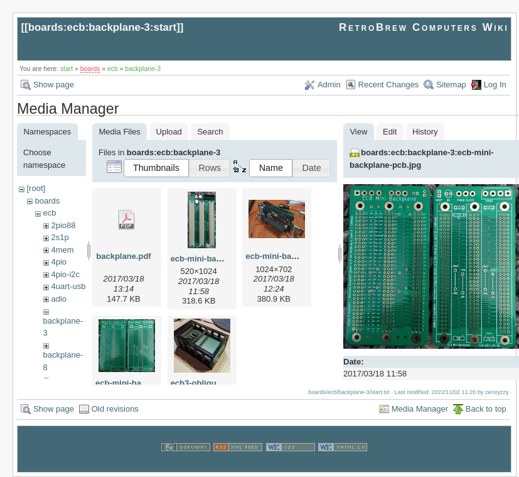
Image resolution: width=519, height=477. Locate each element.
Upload (169, 131)
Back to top (486, 409)
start (66, 68)
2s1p (59, 237)
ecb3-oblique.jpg (203, 383)
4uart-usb (68, 286)
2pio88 (63, 225)
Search (210, 131)
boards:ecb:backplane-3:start (102, 27)
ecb (112, 68)
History (424, 131)
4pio (59, 261)
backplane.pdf (123, 256)
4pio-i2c (65, 274)
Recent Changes (388, 84)
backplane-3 (143, 68)
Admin (329, 84)
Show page (53, 84)
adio (59, 299)
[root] (35, 188)
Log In (495, 84)
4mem (62, 250)
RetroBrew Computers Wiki (424, 27)
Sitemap (451, 84)
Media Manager (420, 409)
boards (90, 68)
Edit (390, 131)
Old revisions (115, 409)
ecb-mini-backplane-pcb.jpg (149, 383)
